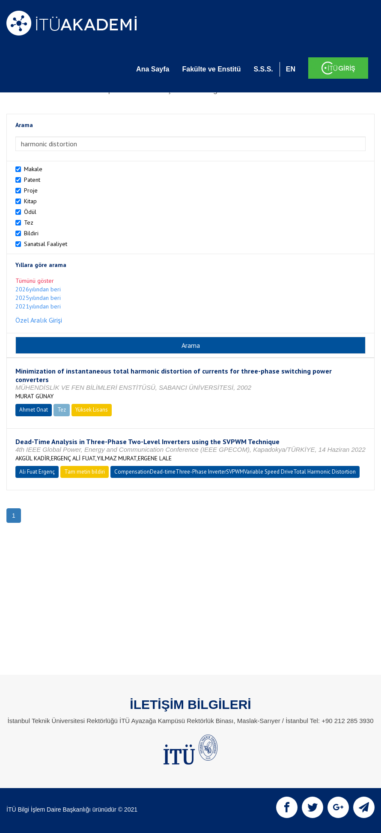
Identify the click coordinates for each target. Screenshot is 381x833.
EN (290, 69)
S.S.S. (263, 69)
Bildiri (31, 233)
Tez (28, 222)
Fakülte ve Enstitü (211, 69)
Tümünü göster (34, 281)
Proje (31, 190)
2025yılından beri (38, 298)
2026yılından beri (38, 289)
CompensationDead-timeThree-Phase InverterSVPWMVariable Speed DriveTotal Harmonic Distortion (235, 471)
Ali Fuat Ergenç (37, 471)
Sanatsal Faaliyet (45, 244)
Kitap (30, 201)
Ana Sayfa (152, 69)
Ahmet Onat (33, 409)
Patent (32, 180)
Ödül (30, 212)
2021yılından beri (38, 306)
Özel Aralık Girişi (38, 320)
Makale (33, 169)
